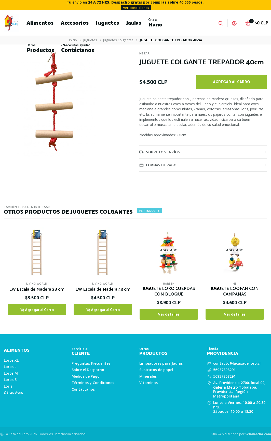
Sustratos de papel (156, 370)
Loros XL (11, 360)
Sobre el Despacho (88, 370)
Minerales (148, 376)
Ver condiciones (136, 7)
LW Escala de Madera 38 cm (36, 290)
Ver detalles (169, 315)
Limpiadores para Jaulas (161, 363)
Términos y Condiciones (93, 382)
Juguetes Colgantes (118, 40)
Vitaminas (148, 382)
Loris (8, 386)
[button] (39, 23)
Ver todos (149, 211)
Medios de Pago (86, 376)
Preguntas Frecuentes (91, 363)
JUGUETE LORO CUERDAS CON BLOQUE (169, 292)
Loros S (10, 379)
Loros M (11, 373)
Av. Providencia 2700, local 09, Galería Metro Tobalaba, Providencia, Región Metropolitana (239, 389)
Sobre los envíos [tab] (159, 152)
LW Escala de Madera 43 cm (102, 290)
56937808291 (224, 370)
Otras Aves (13, 392)
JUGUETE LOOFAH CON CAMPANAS (235, 292)
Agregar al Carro (231, 82)
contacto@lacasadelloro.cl (237, 363)
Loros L (10, 366)
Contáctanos (83, 389)
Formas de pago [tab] (158, 165)
